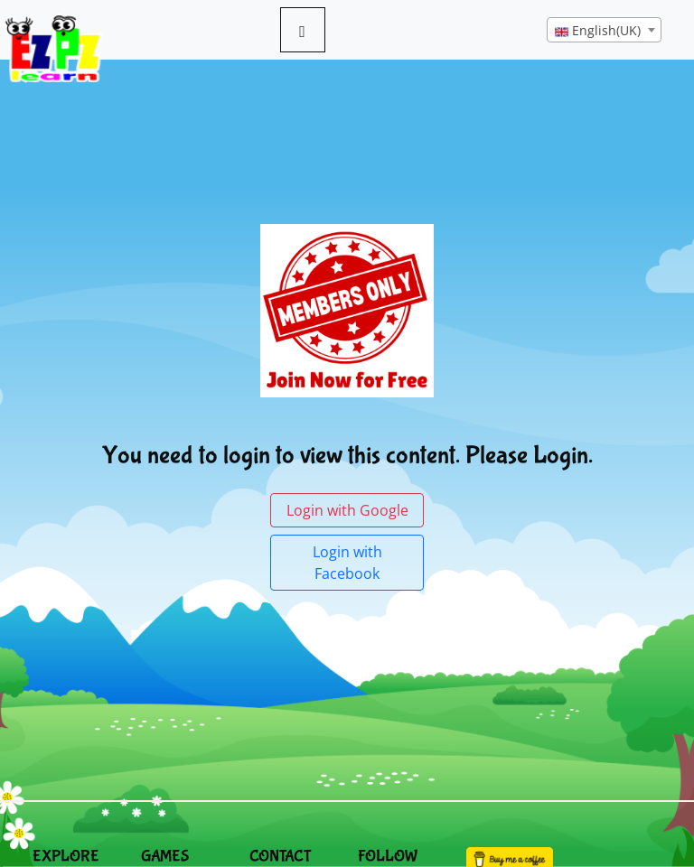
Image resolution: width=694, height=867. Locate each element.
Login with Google (347, 510)
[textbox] (604, 30)
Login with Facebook (347, 562)
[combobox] (604, 29)
